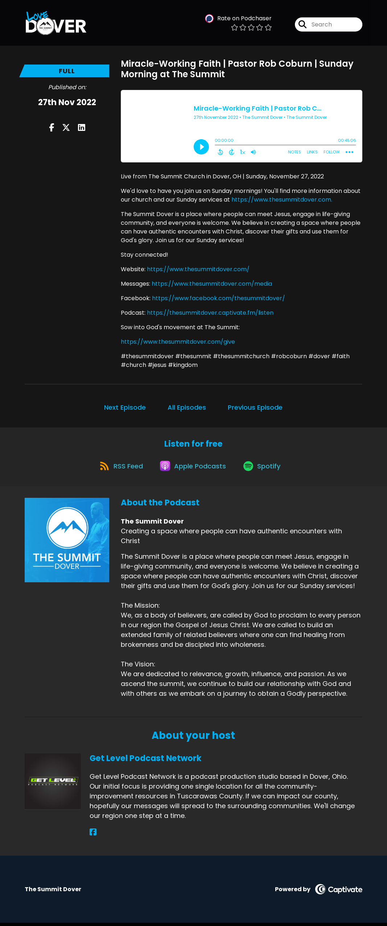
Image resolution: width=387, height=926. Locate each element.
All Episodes (187, 407)
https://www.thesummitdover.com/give (178, 342)
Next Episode (125, 407)
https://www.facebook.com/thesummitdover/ (218, 298)
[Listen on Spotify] (264, 468)
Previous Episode (255, 407)
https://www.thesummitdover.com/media (212, 284)
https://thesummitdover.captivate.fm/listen (210, 313)
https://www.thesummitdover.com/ (198, 269)
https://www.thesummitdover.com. (281, 199)
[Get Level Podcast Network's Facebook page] (93, 835)
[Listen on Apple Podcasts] (193, 468)
